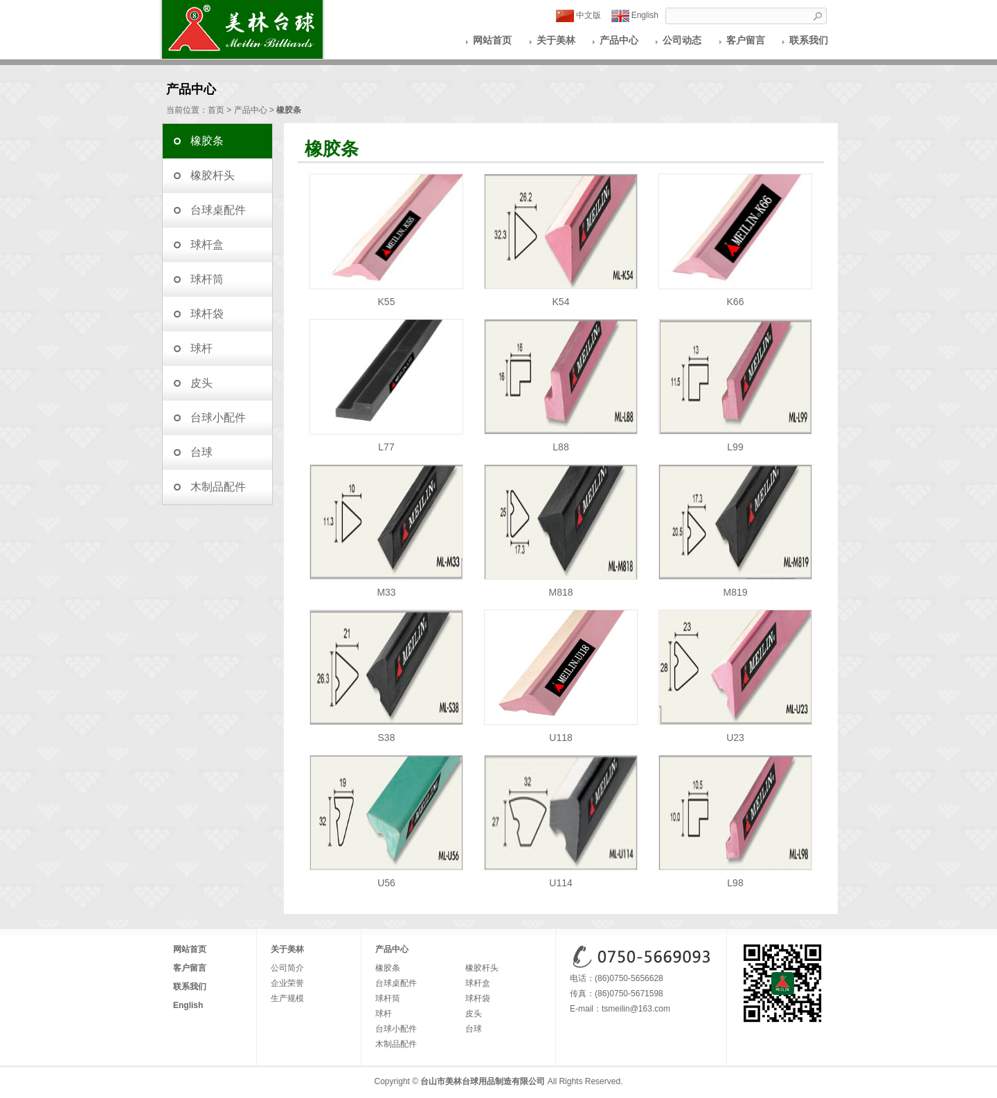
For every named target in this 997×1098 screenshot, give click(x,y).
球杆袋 (207, 314)
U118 (561, 732)
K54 (561, 296)
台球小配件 (218, 417)
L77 (386, 441)
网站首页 (492, 40)
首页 (216, 110)
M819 (735, 587)
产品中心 (619, 40)
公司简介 (287, 968)
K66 (735, 296)
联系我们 (808, 40)
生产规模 (287, 998)
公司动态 (682, 40)
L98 (735, 877)
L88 (561, 441)
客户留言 (745, 40)
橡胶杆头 (212, 175)
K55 (386, 296)
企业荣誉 (287, 983)
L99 (735, 441)
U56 (386, 877)
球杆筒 (207, 279)
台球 (201, 452)
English (634, 16)
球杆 (201, 348)
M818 (561, 587)
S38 (386, 732)
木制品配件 (218, 487)
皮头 (201, 383)
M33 (386, 587)
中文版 (578, 16)
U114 (561, 877)
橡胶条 (207, 141)
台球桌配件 (218, 210)
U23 (735, 732)
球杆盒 (207, 244)
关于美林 (556, 40)
